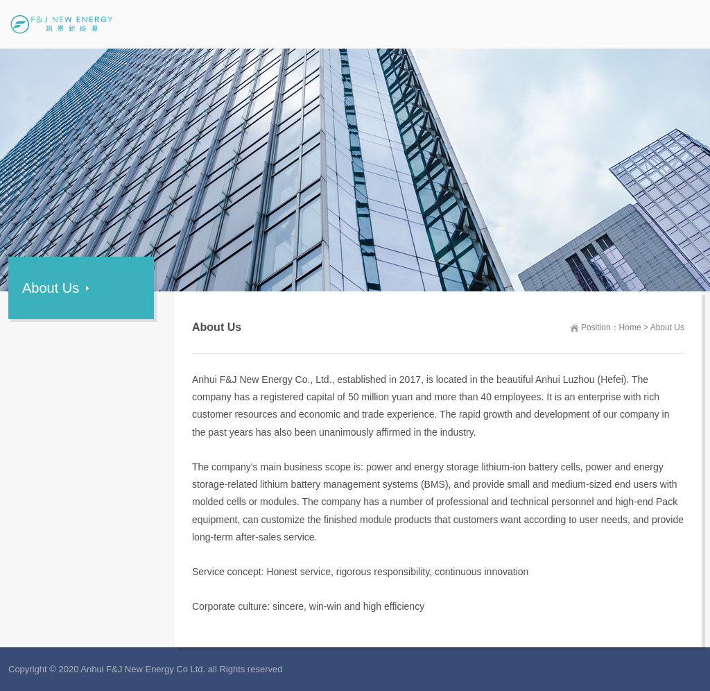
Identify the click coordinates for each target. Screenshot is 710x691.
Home (630, 327)
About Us (667, 327)
